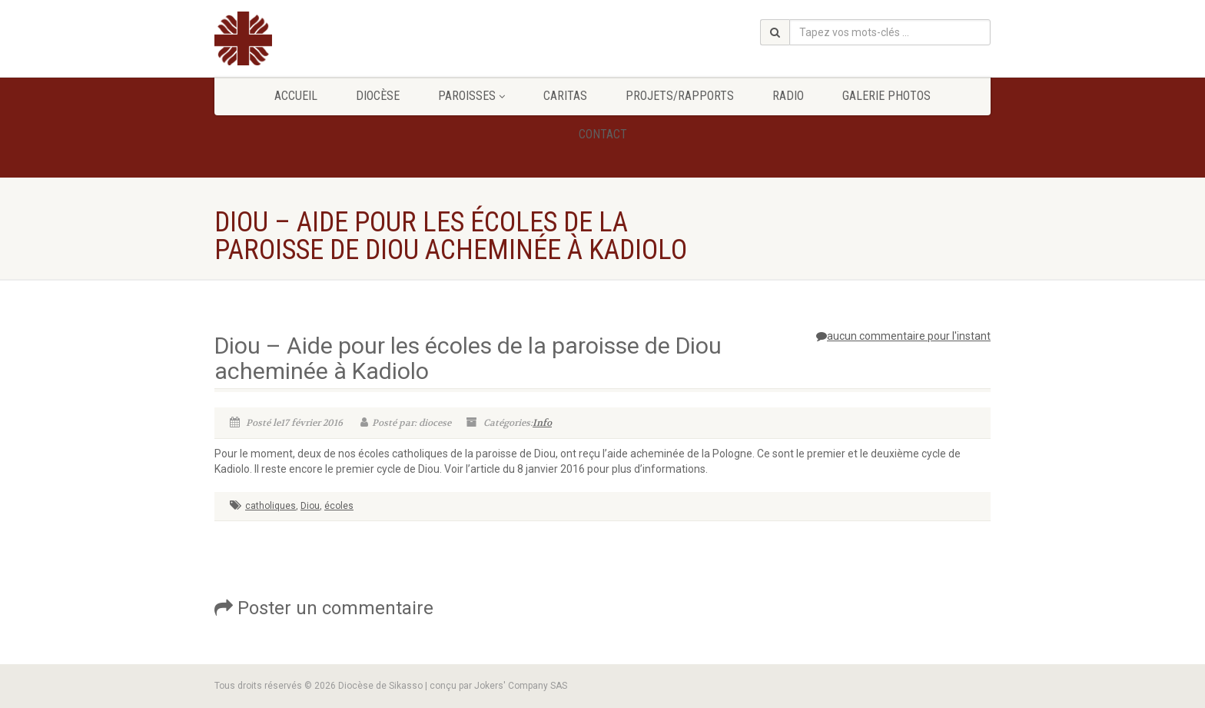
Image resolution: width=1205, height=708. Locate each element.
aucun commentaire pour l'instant (903, 336)
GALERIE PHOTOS (886, 95)
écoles (339, 505)
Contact (603, 134)
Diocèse (378, 95)
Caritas (565, 95)
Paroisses (471, 95)
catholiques (270, 505)
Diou (310, 505)
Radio (788, 95)
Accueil (295, 95)
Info (542, 423)
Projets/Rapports (680, 95)
